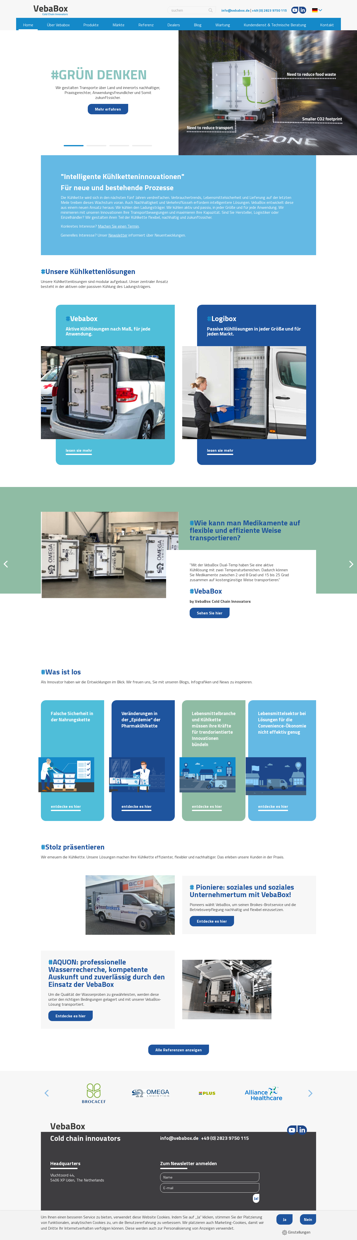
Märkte (118, 25)
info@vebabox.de (235, 10)
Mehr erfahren (108, 109)
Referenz (146, 25)
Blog (198, 25)
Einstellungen (296, 1232)
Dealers (173, 25)
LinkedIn (302, 10)
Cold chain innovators (85, 1138)
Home (28, 25)
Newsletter (117, 235)
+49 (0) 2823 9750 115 (269, 10)
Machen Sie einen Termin (118, 226)
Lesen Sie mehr (79, 450)
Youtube (294, 10)
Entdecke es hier (66, 806)
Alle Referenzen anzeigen (178, 1050)
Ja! (256, 1198)
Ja (284, 1219)
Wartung (222, 25)
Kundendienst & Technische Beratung (275, 25)
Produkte (91, 25)
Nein (308, 1219)
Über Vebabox (58, 25)
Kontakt (327, 25)
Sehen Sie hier (209, 613)
